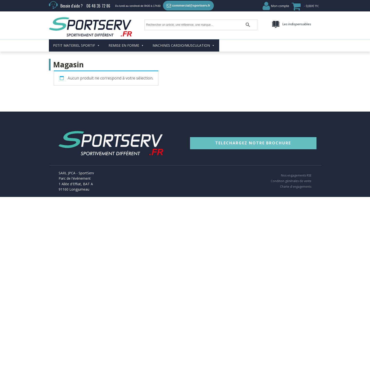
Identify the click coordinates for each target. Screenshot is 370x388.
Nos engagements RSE (296, 175)
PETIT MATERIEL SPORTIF (76, 45)
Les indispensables (296, 24)
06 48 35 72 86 (98, 6)
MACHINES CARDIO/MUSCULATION (184, 45)
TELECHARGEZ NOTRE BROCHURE (253, 143)
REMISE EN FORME (126, 45)
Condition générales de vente (291, 181)
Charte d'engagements (295, 187)
